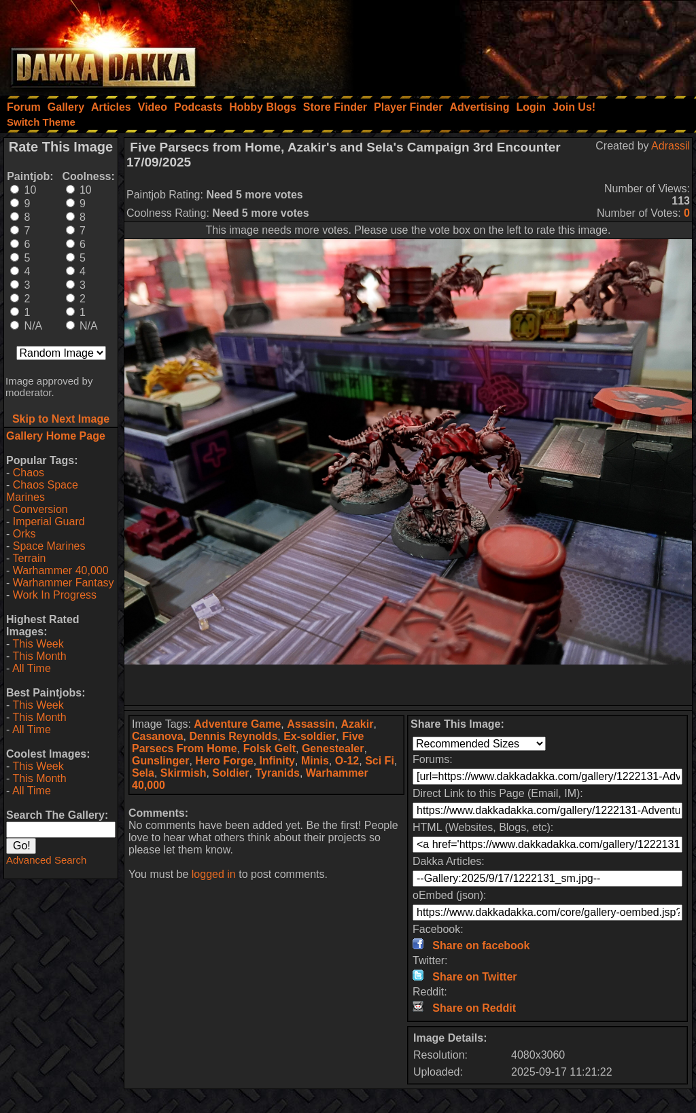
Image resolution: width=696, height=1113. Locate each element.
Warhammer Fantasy (63, 582)
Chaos (28, 472)
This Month (39, 656)
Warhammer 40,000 (61, 570)
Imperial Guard (49, 521)
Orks (24, 534)
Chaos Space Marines (42, 491)
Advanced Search (46, 860)
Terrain (29, 558)
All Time (31, 668)
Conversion (40, 509)
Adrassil (670, 146)
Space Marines (49, 546)
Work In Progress (55, 595)
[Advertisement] (513, 44)
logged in (214, 874)
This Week (37, 644)
